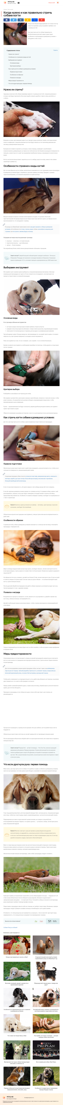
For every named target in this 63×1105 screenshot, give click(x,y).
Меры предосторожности (16, 80)
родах (31, 229)
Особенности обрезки (16, 74)
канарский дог (51, 670)
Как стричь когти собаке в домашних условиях (22, 69)
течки (22, 229)
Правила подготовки (16, 72)
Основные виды (14, 63)
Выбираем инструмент (15, 60)
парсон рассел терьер (11, 670)
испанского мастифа (31, 476)
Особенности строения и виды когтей (19, 57)
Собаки (6, 927)
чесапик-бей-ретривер (29, 673)
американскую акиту (44, 476)
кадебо (13, 478)
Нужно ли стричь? (13, 54)
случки (27, 229)
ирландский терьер (42, 673)
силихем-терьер (42, 670)
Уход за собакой (12, 927)
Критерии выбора (15, 66)
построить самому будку (20, 231)
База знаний (10, 9)
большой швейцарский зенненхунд (15, 481)
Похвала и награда (15, 77)
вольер (31, 231)
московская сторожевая (45, 478)
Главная (5, 9)
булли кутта (32, 670)
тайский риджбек (23, 670)
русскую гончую (20, 478)
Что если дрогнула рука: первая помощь (20, 83)
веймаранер (51, 668)
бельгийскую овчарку (31, 478)
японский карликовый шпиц (13, 673)
